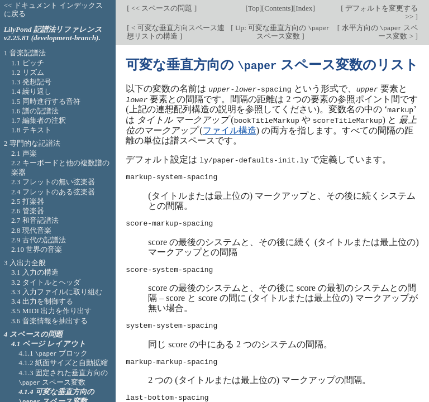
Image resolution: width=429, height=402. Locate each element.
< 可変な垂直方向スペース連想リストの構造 (176, 31)
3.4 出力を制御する (42, 301)
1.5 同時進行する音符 (45, 101)
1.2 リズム (27, 72)
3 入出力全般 (25, 263)
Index (303, 8)
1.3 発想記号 (31, 82)
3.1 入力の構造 (35, 272)
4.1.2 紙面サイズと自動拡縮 (63, 362)
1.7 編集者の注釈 (38, 120)
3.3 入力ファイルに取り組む (56, 292)
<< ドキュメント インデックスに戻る (53, 9)
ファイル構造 (229, 128)
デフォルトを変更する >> (381, 12)
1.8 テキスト (31, 130)
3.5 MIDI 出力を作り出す (51, 311)
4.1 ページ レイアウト (48, 343)
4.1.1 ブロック (53, 353)
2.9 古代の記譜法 (38, 240)
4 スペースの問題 (33, 334)
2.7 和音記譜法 (35, 220)
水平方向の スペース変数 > (379, 31)
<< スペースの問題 (162, 8)
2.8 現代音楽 (31, 230)
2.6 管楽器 (27, 211)
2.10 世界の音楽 (37, 249)
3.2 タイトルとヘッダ (45, 282)
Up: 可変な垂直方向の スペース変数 (281, 31)
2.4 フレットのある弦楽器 (53, 192)
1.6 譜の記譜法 (35, 111)
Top (253, 8)
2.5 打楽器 (27, 201)
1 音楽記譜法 (25, 53)
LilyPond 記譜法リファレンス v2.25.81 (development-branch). (53, 33)
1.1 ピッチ (27, 63)
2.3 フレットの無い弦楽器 (53, 182)
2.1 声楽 (24, 153)
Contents (277, 8)
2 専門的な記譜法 (32, 143)
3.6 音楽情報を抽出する (49, 321)
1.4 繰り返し (31, 91)
